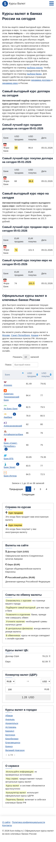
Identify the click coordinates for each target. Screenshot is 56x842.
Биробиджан (11, 738)
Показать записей (26, 357)
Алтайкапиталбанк (13, 433)
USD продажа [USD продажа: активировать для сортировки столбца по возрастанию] (31, 374)
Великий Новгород (14, 750)
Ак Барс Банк (10, 407)
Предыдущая (16, 489)
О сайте (6, 822)
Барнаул (9, 731)
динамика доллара (41, 80)
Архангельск (11, 723)
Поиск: (21, 364)
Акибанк (8, 415)
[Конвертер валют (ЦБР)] (28, 689)
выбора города (35, 67)
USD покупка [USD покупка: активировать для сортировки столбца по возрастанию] (46, 374)
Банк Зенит (9, 465)
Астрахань (10, 727)
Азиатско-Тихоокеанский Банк (11, 395)
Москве (6, 335)
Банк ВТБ (8, 457)
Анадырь (10, 719)
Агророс (8, 383)
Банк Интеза (10, 474)
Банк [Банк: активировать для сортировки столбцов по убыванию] (7, 374)
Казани (35, 335)
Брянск (9, 746)
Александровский (13, 424)
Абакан (9, 715)
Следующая (28, 494)
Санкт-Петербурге (20, 335)
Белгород (10, 735)
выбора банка (34, 74)
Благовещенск (12, 742)
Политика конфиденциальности (28, 822)
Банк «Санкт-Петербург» (10, 442)
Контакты (7, 825)
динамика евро (10, 83)
